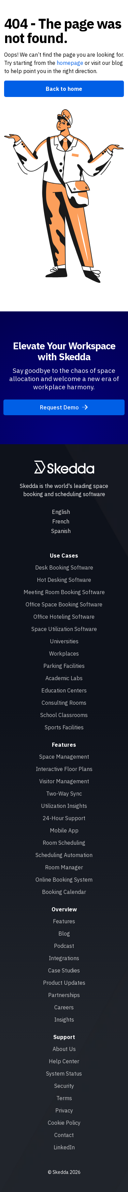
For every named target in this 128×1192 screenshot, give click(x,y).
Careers (64, 1007)
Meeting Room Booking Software (64, 592)
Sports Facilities (64, 727)
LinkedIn (64, 1147)
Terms (64, 1098)
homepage (69, 62)
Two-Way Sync (64, 793)
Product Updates (64, 982)
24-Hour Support (64, 818)
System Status (64, 1073)
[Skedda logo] (64, 467)
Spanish (61, 531)
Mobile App (64, 830)
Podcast (64, 945)
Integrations (64, 958)
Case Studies (64, 970)
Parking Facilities (64, 665)
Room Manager (64, 867)
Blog (64, 933)
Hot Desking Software (64, 579)
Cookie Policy (64, 1122)
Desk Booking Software (64, 567)
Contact (64, 1135)
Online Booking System (64, 879)
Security (64, 1085)
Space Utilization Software (64, 629)
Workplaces (64, 653)
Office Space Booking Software (64, 604)
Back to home (64, 88)
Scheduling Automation (64, 855)
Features (64, 921)
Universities (64, 641)
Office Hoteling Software (64, 616)
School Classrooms (64, 715)
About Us (64, 1049)
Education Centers (64, 690)
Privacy (64, 1110)
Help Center (64, 1061)
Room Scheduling (64, 842)
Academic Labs (64, 678)
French (60, 521)
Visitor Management (64, 781)
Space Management (64, 756)
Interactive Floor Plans (64, 769)
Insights (64, 1019)
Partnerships (64, 995)
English (61, 511)
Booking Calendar (64, 891)
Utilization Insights (64, 805)
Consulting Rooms (64, 702)
